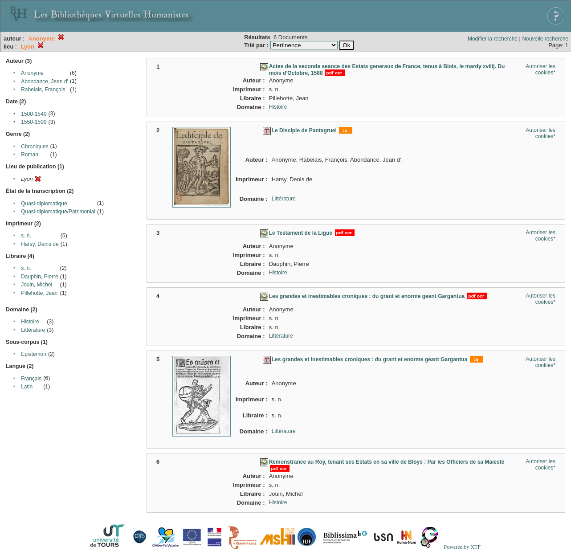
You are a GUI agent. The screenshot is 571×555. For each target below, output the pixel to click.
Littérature (33, 330)
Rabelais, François (43, 89)
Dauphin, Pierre (39, 276)
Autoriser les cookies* (540, 69)
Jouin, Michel (36, 285)
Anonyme (32, 73)
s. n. (26, 236)
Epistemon (33, 354)
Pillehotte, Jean (39, 293)
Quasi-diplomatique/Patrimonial (58, 211)
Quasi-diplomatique (44, 203)
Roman (29, 154)
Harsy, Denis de (39, 244)
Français (31, 378)
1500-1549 (33, 114)
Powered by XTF (462, 547)
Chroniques (34, 146)
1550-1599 (33, 122)
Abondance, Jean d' (44, 81)
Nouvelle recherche (545, 39)
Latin (27, 387)
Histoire (30, 321)
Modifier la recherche (493, 39)
